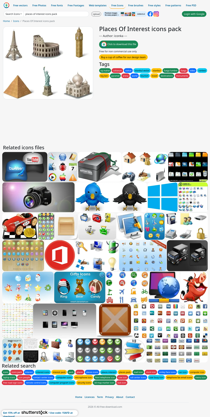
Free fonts (57, 5)
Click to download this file (118, 44)
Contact (130, 397)
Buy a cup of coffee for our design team (123, 57)
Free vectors (20, 5)
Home (6, 21)
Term (100, 397)
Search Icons (13, 14)
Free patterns (173, 5)
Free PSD (191, 5)
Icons (16, 21)
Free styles (154, 5)
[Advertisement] (93, 121)
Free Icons (117, 5)
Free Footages (76, 5)
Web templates (98, 5)
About (119, 397)
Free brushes (135, 5)
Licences (89, 397)
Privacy (109, 397)
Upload (96, 14)
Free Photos (39, 5)
